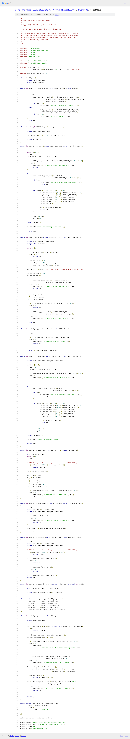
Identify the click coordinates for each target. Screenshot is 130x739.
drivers (81, 10)
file (56, 15)
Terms (23, 736)
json (126, 736)
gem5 (17, 10)
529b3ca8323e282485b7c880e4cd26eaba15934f (53, 10)
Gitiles (12, 736)
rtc (86, 10)
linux (29, 10)
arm (23, 10)
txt (121, 736)
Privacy (17, 736)
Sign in (126, 3)
